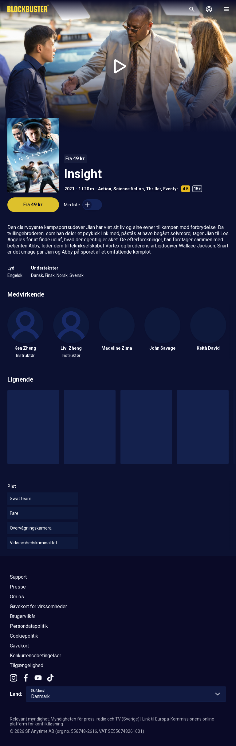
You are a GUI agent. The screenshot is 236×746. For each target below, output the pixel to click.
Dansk (37, 275)
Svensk (76, 275)
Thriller (153, 188)
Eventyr (170, 188)
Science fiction (128, 188)
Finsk (50, 275)
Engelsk (14, 275)
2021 (69, 188)
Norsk (62, 275)
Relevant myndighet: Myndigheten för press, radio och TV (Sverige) (75, 719)
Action (104, 188)
